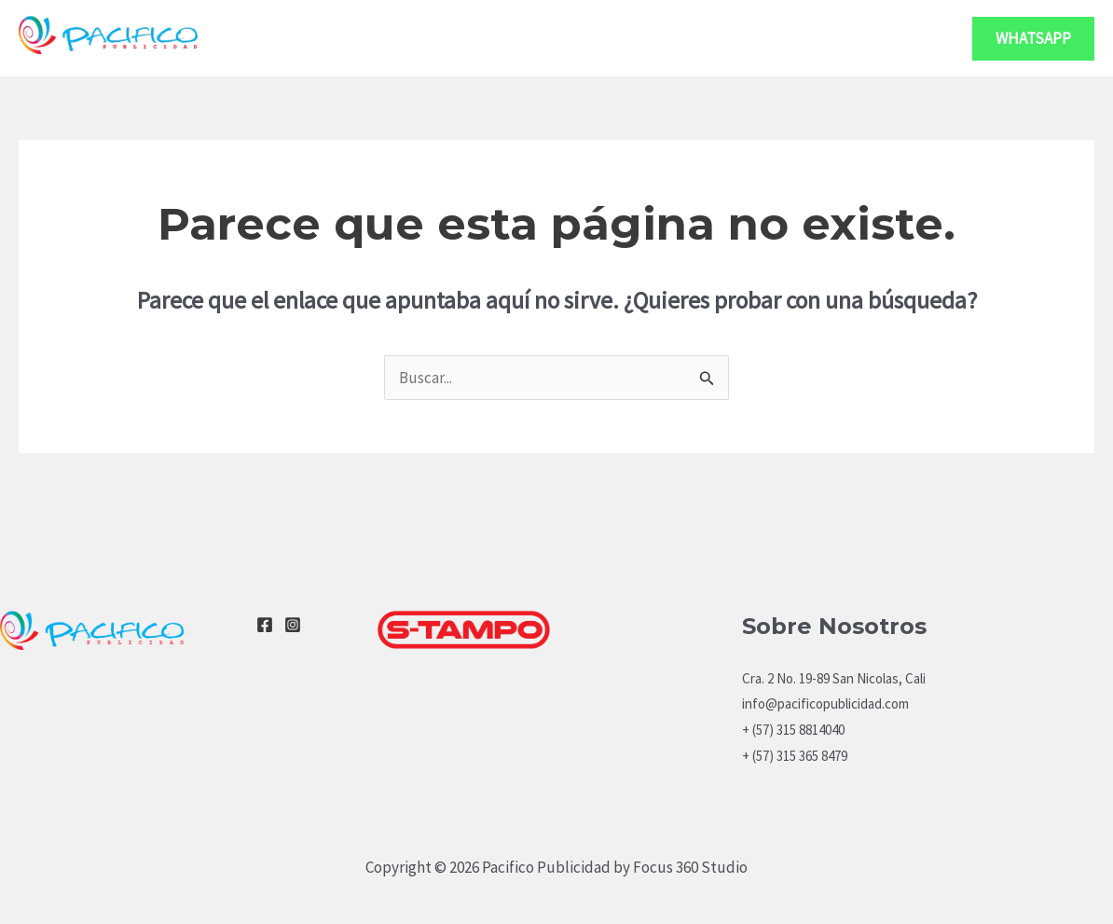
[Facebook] (264, 624)
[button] (1033, 39)
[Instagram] (292, 624)
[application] (817, 38)
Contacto (898, 38)
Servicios (776, 38)
